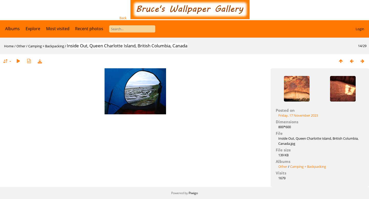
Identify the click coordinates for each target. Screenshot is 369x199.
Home (9, 46)
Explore (33, 28)
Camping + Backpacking (46, 46)
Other (20, 46)
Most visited (57, 28)
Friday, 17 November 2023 (298, 115)
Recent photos (89, 28)
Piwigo (193, 193)
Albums (12, 28)
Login (360, 29)
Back (123, 18)
